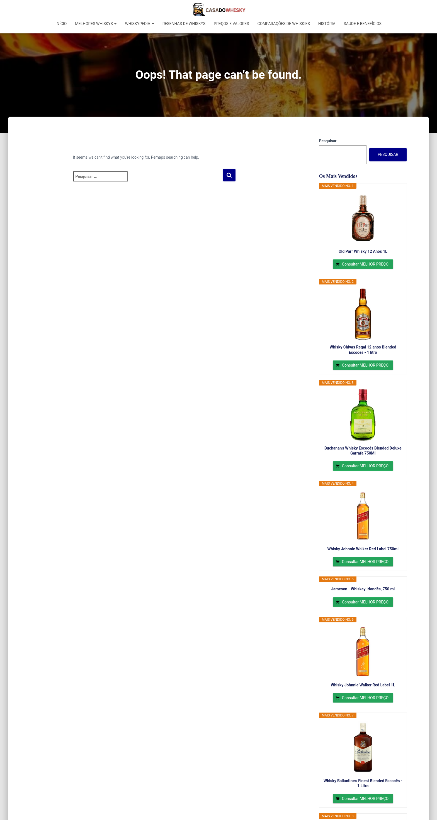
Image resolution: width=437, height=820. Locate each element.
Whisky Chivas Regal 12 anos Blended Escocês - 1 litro (363, 349)
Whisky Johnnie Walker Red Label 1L (363, 685)
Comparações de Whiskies (284, 23)
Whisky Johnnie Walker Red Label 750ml (363, 549)
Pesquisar (327, 141)
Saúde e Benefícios (363, 23)
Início (61, 23)
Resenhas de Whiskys (183, 23)
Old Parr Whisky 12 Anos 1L (363, 251)
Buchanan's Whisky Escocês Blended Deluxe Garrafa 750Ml (363, 450)
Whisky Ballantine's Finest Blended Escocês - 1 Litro (363, 783)
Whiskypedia (139, 23)
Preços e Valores (231, 23)
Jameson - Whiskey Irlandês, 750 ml (363, 589)
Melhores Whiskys (95, 23)
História (327, 23)
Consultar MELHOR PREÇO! (366, 264)
